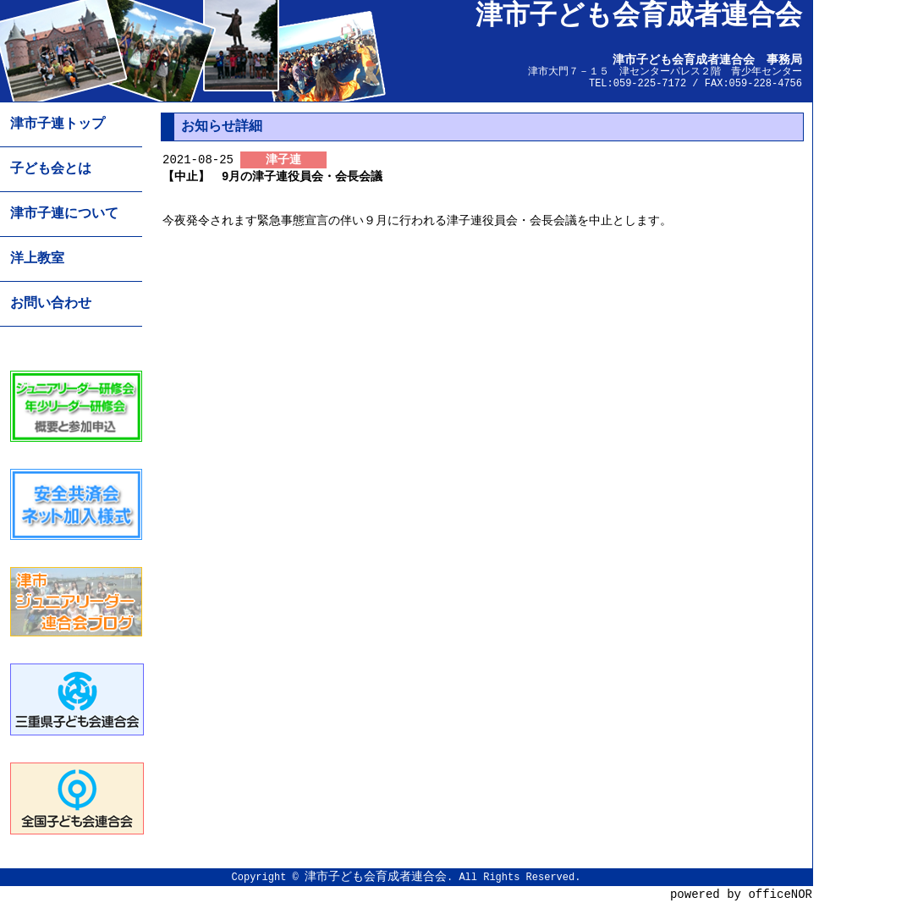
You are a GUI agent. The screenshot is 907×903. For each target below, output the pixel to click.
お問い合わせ (50, 304)
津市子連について (64, 214)
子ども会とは (50, 169)
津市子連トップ (57, 124)
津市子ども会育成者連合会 (376, 876)
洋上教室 (37, 259)
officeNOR (780, 894)
